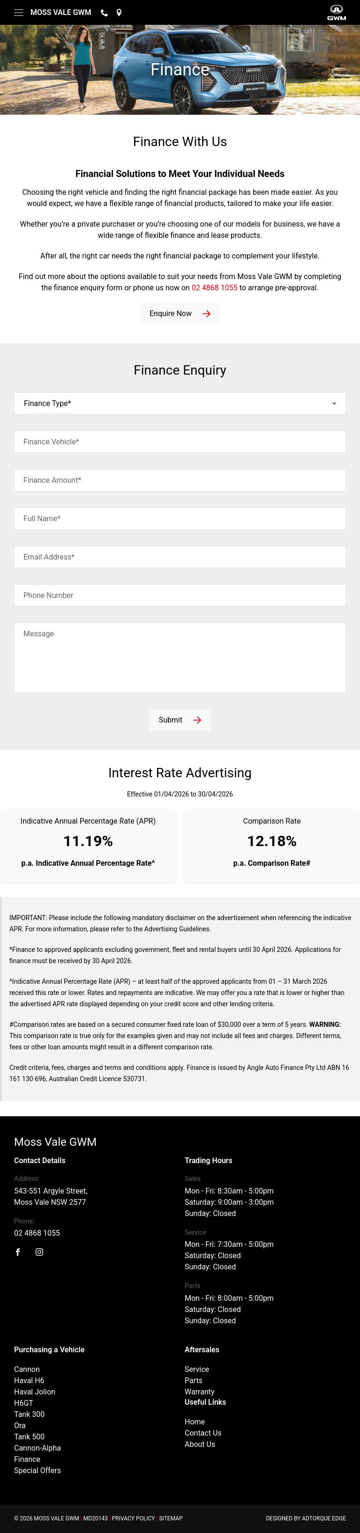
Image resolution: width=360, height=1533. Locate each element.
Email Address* (49, 557)
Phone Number (48, 595)
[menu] (18, 12)
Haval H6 (29, 1380)
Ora (20, 1425)
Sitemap (170, 1518)
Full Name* (41, 518)
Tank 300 (29, 1414)
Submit (170, 719)
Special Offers (37, 1470)
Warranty (200, 1391)
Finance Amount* (52, 480)
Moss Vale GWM (60, 12)
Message (38, 633)
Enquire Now (171, 313)
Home (195, 1421)
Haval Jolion (34, 1391)
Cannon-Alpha (37, 1448)
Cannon (27, 1369)
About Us (200, 1444)
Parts (193, 1380)
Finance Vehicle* (51, 441)
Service (197, 1369)
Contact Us (203, 1433)
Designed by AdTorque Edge (306, 1518)
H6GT (23, 1403)
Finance (27, 1459)
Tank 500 (29, 1436)
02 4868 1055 (215, 287)
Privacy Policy (133, 1518)
